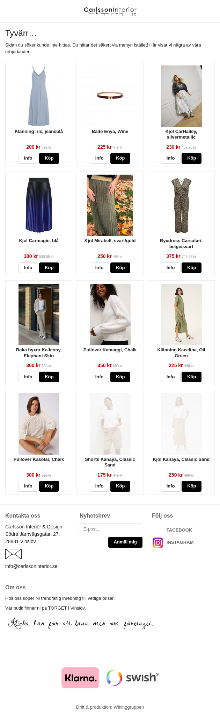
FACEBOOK (179, 530)
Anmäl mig (125, 542)
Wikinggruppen (128, 707)
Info (28, 158)
